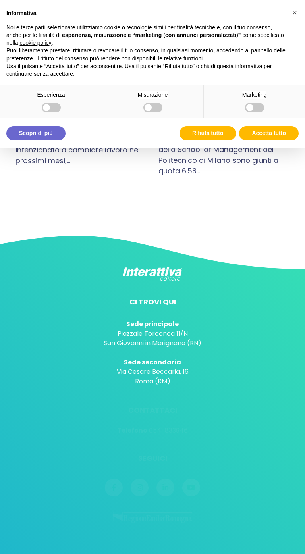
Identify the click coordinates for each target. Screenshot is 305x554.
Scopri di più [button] (36, 133)
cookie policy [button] (35, 43)
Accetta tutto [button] (269, 133)
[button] (294, 12)
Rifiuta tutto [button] (208, 133)
